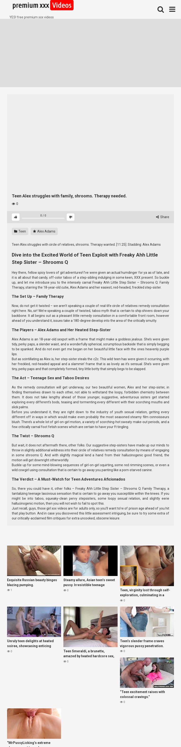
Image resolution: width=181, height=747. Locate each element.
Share (162, 217)
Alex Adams (44, 231)
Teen (20, 231)
